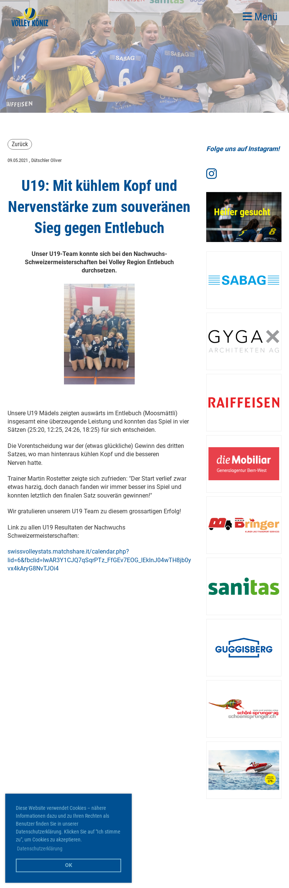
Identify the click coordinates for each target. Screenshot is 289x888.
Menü (260, 17)
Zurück (20, 144)
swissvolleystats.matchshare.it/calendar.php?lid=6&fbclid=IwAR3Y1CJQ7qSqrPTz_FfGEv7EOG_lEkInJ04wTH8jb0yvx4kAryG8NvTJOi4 (99, 560)
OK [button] (68, 865)
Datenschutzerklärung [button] (39, 849)
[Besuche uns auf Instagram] (211, 174)
